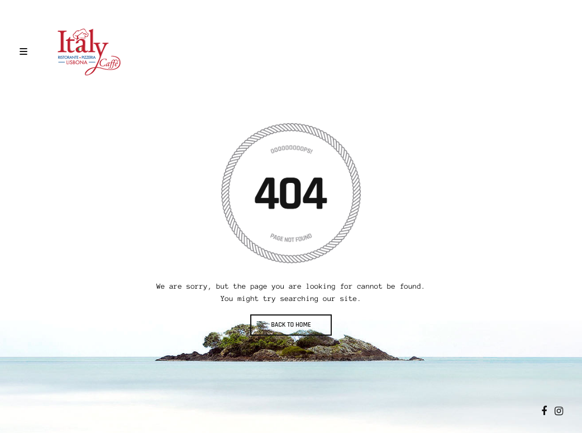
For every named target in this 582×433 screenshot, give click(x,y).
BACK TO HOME (291, 325)
